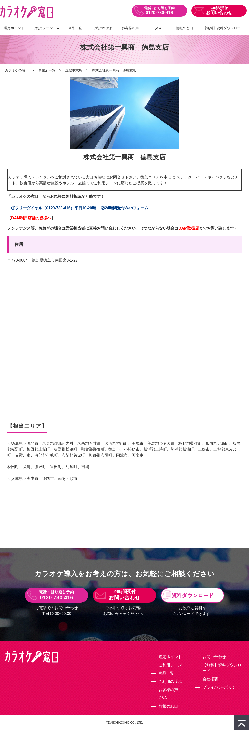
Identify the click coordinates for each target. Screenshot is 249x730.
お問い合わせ (219, 12)
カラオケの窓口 (17, 70)
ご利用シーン (42, 28)
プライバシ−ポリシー (221, 687)
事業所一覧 (46, 70)
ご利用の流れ (103, 28)
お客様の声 (130, 28)
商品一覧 (75, 28)
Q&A (157, 28)
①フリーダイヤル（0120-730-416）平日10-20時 (53, 208)
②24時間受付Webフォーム (124, 208)
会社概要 (210, 679)
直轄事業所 (73, 70)
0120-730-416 (159, 12)
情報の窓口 (184, 28)
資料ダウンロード (193, 595)
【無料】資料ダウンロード (223, 28)
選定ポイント (14, 28)
